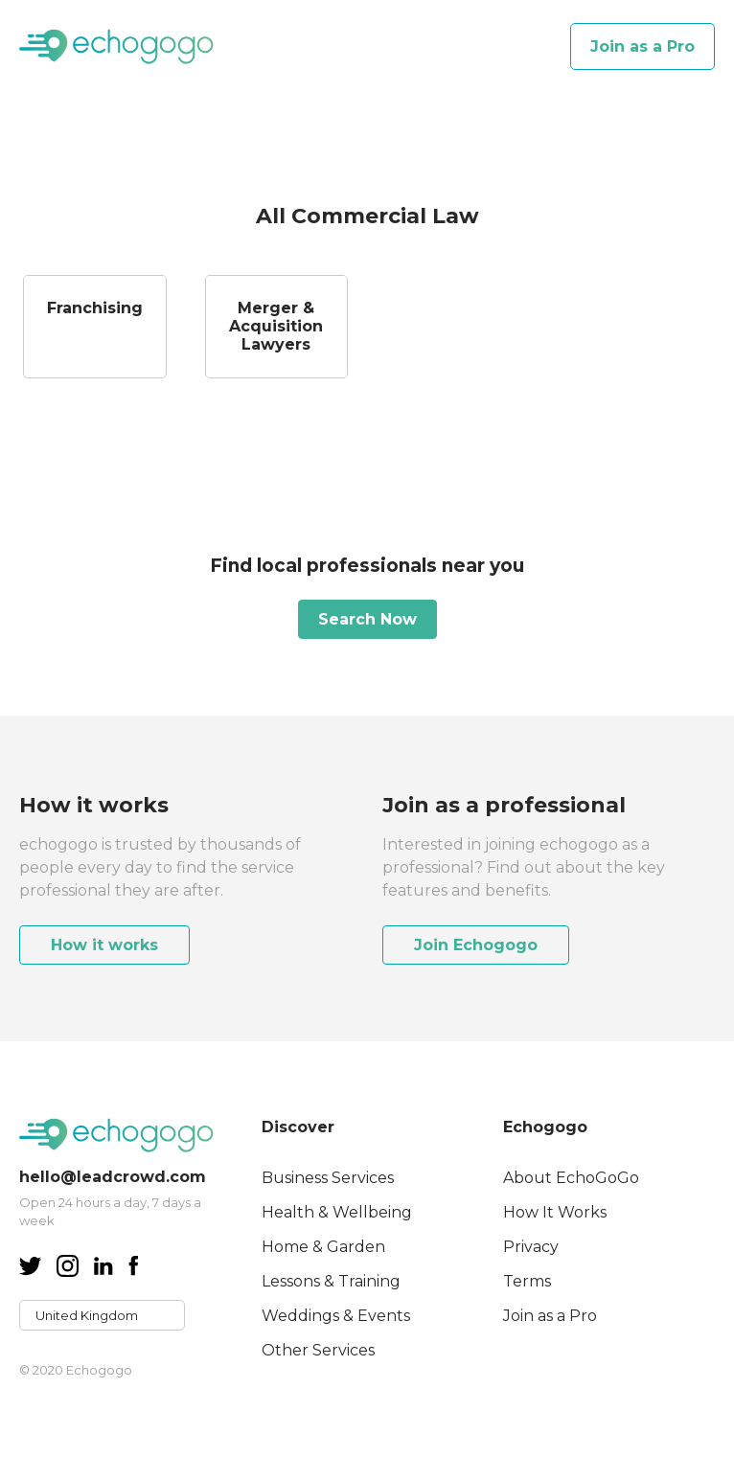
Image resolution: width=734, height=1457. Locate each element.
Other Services (318, 1350)
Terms (527, 1281)
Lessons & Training (331, 1281)
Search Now (367, 619)
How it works (104, 945)
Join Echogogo (476, 945)
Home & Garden (323, 1247)
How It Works (555, 1212)
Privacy (531, 1247)
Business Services (328, 1178)
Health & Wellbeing (337, 1212)
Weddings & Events (336, 1316)
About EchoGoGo (571, 1178)
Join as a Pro (642, 46)
